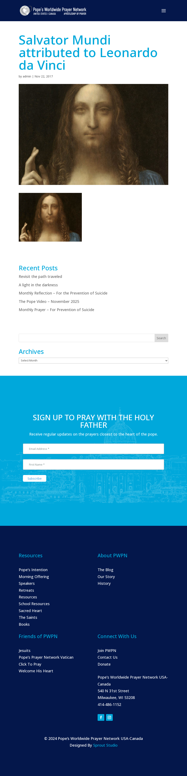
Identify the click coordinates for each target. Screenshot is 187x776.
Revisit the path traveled (40, 276)
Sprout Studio (105, 745)
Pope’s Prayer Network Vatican (46, 657)
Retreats (26, 590)
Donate (104, 664)
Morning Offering (34, 576)
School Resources (34, 603)
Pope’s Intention (33, 569)
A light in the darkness (38, 284)
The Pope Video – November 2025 (49, 301)
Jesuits (25, 650)
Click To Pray (30, 664)
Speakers (27, 583)
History (104, 583)
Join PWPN (107, 650)
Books (24, 624)
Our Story (106, 576)
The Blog (105, 569)
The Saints (28, 617)
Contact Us (108, 657)
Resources (28, 596)
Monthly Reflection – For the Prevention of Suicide (63, 293)
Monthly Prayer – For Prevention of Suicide (56, 309)
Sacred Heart (30, 610)
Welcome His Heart (36, 670)
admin (27, 76)
